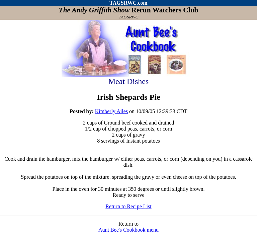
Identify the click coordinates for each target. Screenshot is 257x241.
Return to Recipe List (128, 206)
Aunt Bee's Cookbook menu (128, 230)
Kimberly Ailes (111, 111)
